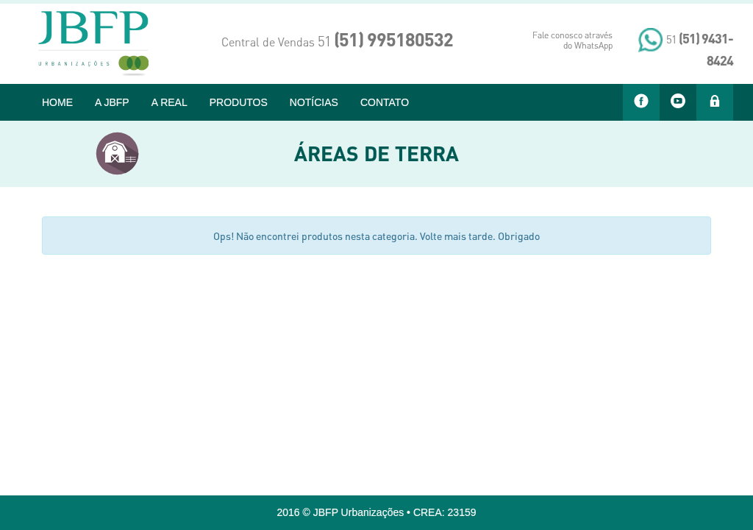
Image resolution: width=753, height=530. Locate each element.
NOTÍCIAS (314, 102)
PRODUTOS (239, 102)
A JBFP (112, 102)
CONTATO (384, 102)
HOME (57, 102)
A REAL (169, 102)
